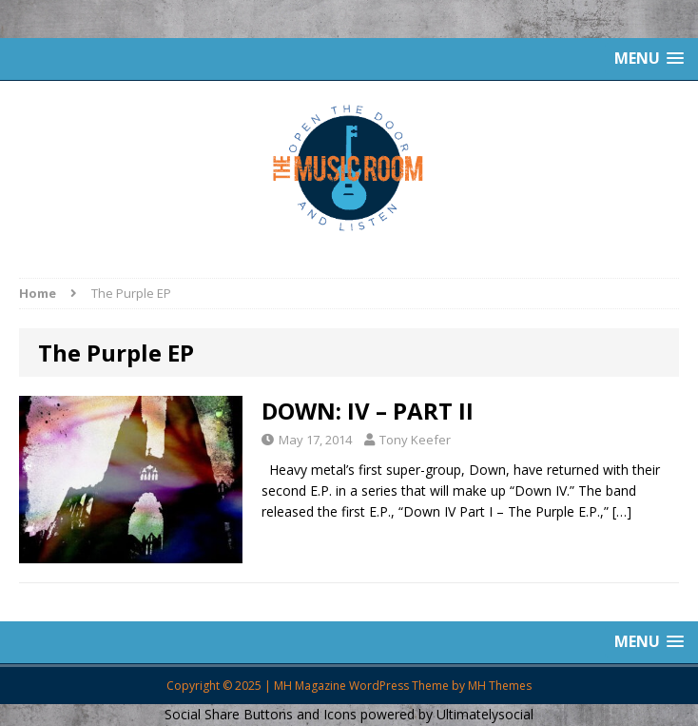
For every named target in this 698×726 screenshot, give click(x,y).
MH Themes (500, 685)
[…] (621, 511)
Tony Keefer (415, 439)
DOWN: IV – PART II (368, 410)
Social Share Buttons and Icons (261, 714)
